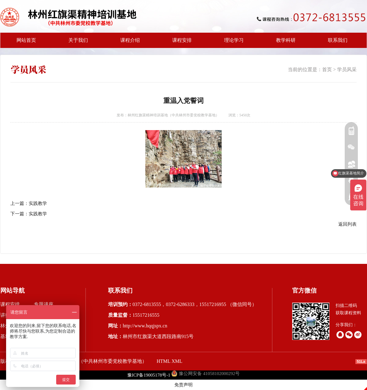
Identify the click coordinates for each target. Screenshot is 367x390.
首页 (327, 69)
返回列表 (347, 224)
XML (177, 361)
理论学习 (234, 40)
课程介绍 (128, 43)
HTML (163, 361)
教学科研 (284, 43)
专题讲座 (43, 304)
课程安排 (180, 43)
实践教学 (38, 203)
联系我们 (337, 40)
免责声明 (183, 384)
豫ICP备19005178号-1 (148, 375)
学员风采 (347, 69)
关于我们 (76, 43)
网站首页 (26, 40)
